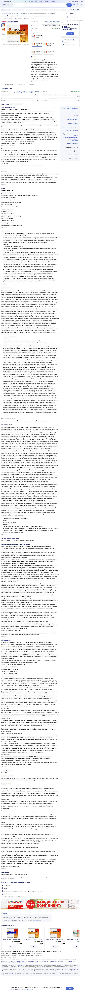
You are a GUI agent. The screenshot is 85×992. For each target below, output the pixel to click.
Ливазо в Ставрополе (14, 962)
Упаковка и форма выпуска (70, 127)
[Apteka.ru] (6, 5)
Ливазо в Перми (46, 961)
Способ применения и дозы (70, 108)
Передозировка (73, 158)
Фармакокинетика (72, 155)
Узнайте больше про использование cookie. (22, 989)
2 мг (38, 100)
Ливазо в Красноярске (62, 961)
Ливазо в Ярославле (33, 962)
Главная (3, 13)
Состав (76, 116)
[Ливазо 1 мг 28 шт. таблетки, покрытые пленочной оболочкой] (37, 36)
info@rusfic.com (8, 893)
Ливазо (30, 13)
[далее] (78, 938)
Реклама (77, 900)
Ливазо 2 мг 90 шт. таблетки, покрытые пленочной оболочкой (55, 939)
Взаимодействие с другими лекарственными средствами (70, 139)
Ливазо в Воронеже (45, 959)
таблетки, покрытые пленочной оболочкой (69, 98)
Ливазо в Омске (53, 959)
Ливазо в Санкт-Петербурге (14, 959)
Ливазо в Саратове (38, 961)
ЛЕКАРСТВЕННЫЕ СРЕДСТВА (10, 13)
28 (79, 100)
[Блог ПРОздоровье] (83, 18)
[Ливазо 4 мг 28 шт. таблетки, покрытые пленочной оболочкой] (37, 52)
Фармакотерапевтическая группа (70, 134)
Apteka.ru (19, 965)
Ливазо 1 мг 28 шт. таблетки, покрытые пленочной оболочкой (12, 939)
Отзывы (31, 84)
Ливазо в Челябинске (23, 962)
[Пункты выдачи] (83, 29)
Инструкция (21, 84)
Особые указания (73, 123)
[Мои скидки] (83, 14)
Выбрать (12, 946)
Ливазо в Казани (53, 961)
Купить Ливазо (4, 959)
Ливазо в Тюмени (71, 961)
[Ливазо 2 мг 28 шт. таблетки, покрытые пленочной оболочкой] (37, 44)
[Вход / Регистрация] (83, 10)
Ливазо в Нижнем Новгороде (64, 959)
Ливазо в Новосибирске (36, 959)
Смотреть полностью (16, 104)
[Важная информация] (83, 26)
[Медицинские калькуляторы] (83, 22)
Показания (75, 112)
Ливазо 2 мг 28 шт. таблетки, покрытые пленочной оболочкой (33, 939)
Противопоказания (72, 119)
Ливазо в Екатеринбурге (18, 961)
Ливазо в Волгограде (28, 961)
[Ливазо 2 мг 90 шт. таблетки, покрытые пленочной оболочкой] (48, 44)
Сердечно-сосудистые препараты (22, 13)
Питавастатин (35, 98)
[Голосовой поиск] (65, 5)
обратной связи (37, 920)
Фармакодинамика (72, 143)
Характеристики (8, 84)
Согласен (69, 988)
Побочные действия (72, 130)
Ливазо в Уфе (73, 959)
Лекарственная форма (71, 151)
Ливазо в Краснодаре (25, 959)
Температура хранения (71, 147)
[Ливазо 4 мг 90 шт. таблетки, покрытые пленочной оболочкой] (48, 52)
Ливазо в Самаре (5, 962)
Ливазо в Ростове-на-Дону (7, 961)
